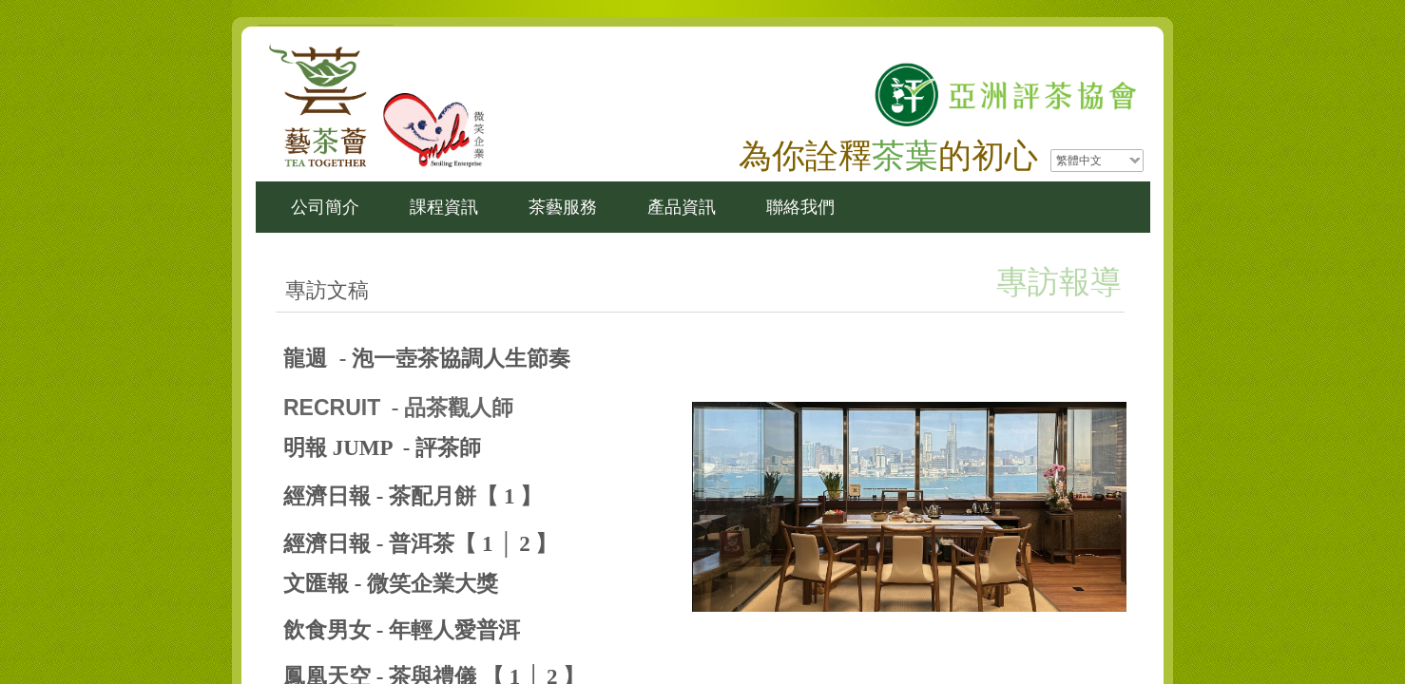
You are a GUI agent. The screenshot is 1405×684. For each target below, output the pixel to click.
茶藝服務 (563, 207)
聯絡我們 (800, 207)
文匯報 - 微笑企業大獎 (390, 584)
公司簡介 (325, 207)
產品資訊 (681, 207)
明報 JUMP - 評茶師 (382, 448)
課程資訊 (444, 207)
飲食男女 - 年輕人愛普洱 (401, 630)
